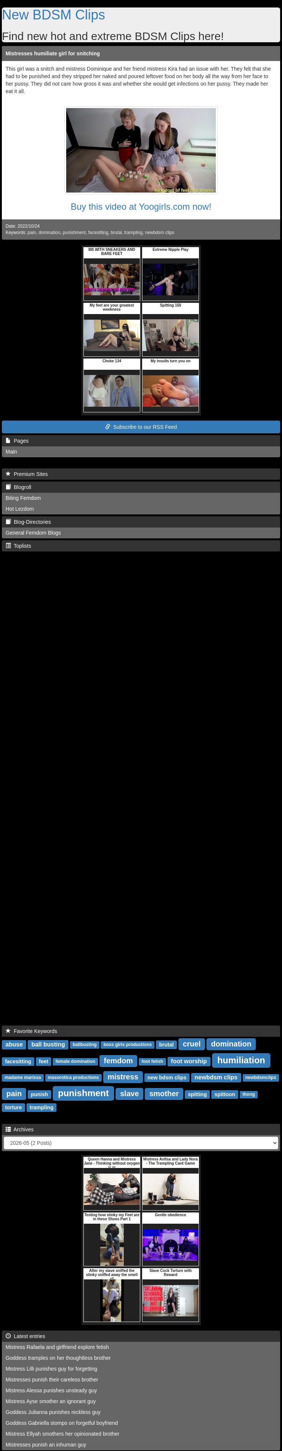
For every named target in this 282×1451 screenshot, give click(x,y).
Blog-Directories (28, 522)
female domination (75, 1061)
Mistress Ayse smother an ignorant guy (51, 1401)
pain (32, 232)
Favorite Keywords (31, 1031)
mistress (123, 1077)
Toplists (18, 546)
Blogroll (18, 487)
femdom (118, 1061)
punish (39, 1094)
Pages (17, 441)
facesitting (98, 232)
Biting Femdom (23, 498)
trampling (133, 232)
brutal (116, 232)
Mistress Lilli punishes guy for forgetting (51, 1369)
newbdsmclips (260, 1077)
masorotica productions (73, 1077)
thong (248, 1094)
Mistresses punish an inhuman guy (46, 1445)
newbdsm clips (159, 232)
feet (43, 1061)
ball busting (48, 1044)
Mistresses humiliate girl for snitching (53, 53)
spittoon (225, 1094)
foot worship (189, 1061)
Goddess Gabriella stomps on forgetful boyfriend (62, 1423)
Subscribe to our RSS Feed (141, 427)
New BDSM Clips (53, 14)
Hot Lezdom (20, 509)
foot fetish (152, 1061)
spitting (197, 1094)
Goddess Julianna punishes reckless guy (53, 1412)
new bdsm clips (166, 1077)
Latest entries (25, 1336)
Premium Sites (27, 474)
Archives (20, 1129)
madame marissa (22, 1077)
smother (164, 1093)
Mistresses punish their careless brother (52, 1380)
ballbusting (84, 1045)
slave (129, 1093)
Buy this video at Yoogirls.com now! (141, 207)
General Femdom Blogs (33, 533)
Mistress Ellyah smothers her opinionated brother (62, 1434)
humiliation (241, 1060)
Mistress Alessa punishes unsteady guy (51, 1390)
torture (13, 1107)
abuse (14, 1044)
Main (11, 452)
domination (49, 232)
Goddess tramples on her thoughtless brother (58, 1358)
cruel (192, 1044)
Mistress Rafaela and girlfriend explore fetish (57, 1347)
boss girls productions (128, 1045)
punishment (74, 232)
